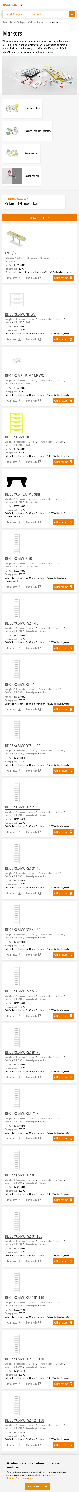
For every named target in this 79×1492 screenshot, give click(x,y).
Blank (28, 322)
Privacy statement (24, 1477)
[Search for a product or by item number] (36, 14)
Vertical (43, 630)
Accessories (10, 260)
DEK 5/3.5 (18, 322)
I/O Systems (32, 257)
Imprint (10, 1477)
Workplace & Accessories (38, 22)
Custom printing (32, 501)
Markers (32, 319)
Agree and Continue (37, 1486)
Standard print (31, 630)
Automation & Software (14, 257)
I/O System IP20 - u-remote (50, 257)
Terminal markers (46, 319)
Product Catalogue (17, 22)
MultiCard (59, 319)
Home (4, 22)
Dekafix (8, 322)
